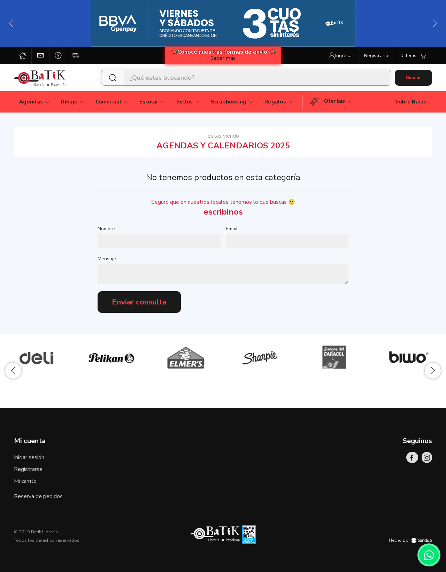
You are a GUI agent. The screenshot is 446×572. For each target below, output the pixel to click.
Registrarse (28, 469)
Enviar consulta (139, 302)
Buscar (413, 77)
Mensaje (107, 258)
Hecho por (410, 540)
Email (232, 228)
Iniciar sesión (29, 457)
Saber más (223, 58)
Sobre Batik (413, 101)
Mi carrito (25, 481)
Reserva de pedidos (38, 496)
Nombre (106, 228)
